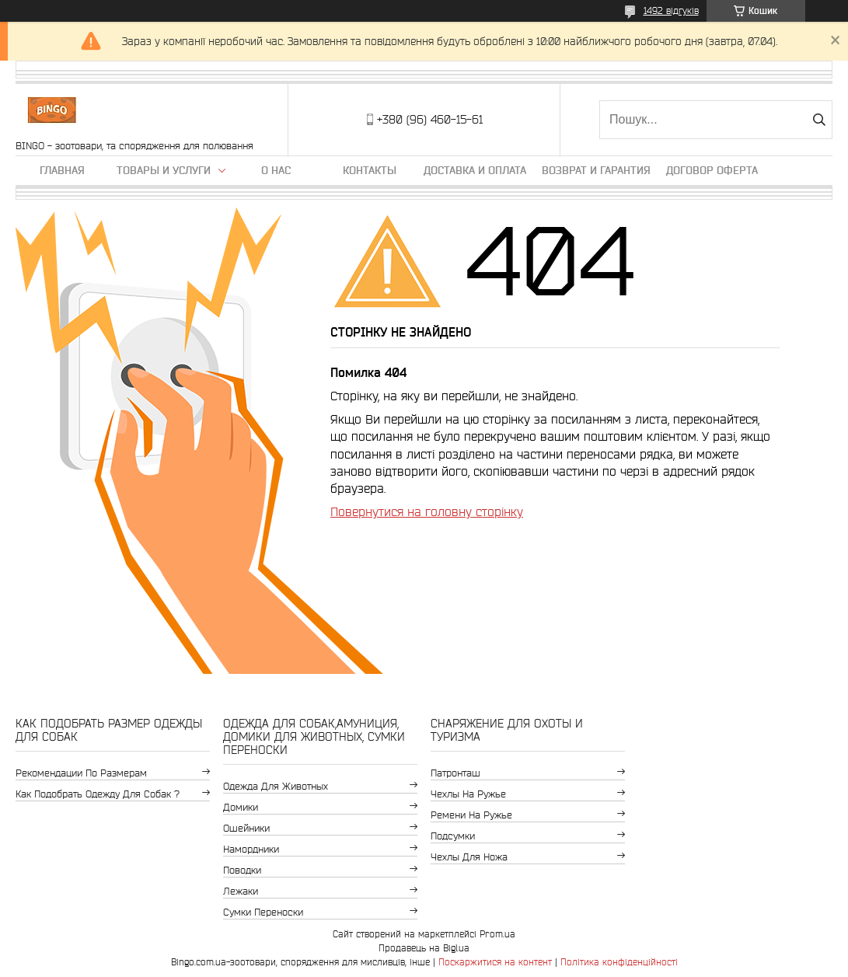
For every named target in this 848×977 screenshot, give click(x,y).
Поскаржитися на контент (495, 962)
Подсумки (453, 836)
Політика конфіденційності (619, 962)
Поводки (242, 870)
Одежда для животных (275, 786)
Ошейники (246, 828)
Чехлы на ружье (468, 794)
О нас (276, 170)
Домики (240, 807)
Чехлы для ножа (469, 857)
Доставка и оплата (475, 170)
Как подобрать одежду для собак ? (98, 794)
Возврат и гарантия (596, 170)
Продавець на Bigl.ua (424, 948)
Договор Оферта (712, 170)
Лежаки (240, 891)
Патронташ (455, 773)
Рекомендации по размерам (81, 773)
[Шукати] (818, 119)
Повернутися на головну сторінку (426, 511)
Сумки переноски (263, 912)
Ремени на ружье (471, 815)
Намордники (251, 849)
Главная (62, 170)
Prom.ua (497, 934)
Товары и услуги (164, 170)
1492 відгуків (671, 10)
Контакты (369, 170)
